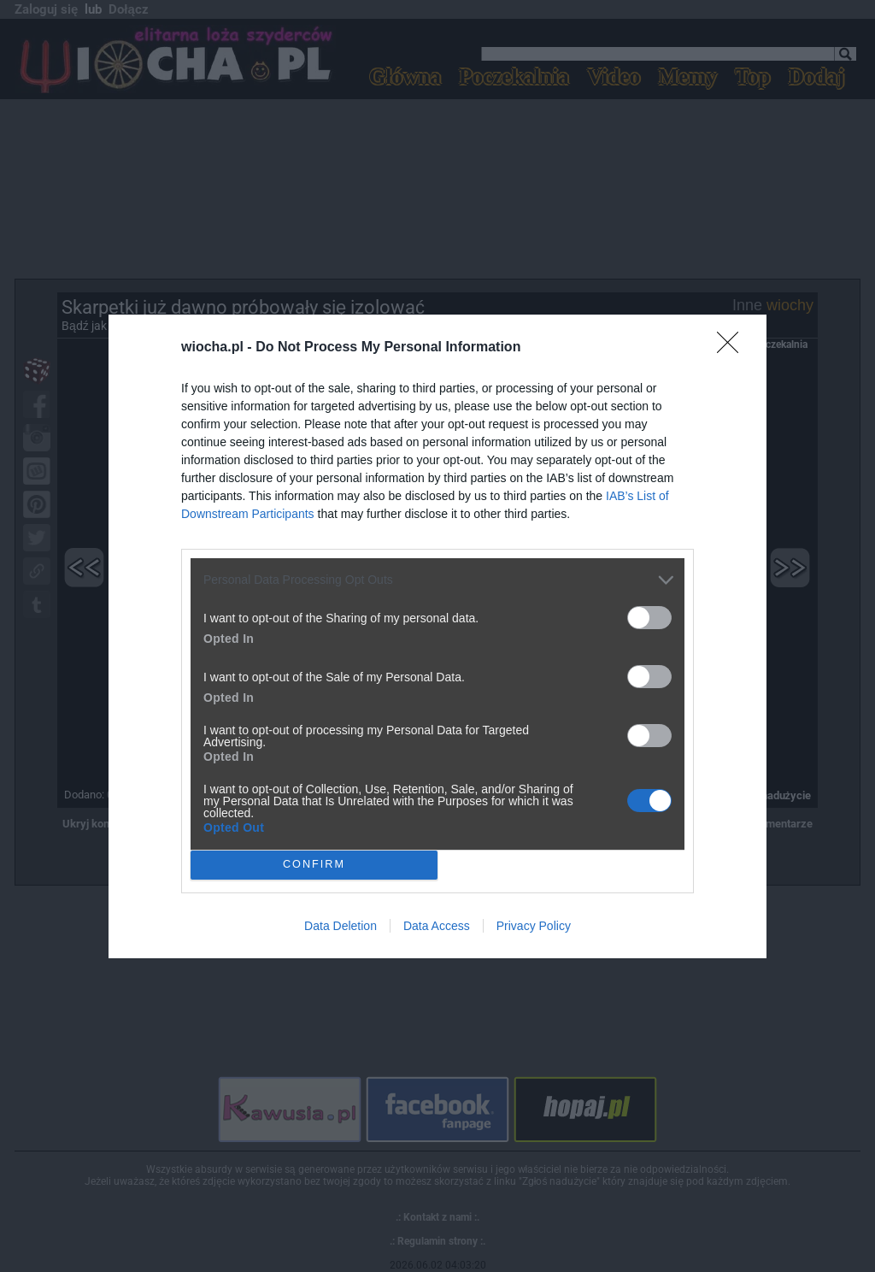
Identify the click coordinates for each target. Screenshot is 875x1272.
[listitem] (437, 580)
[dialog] (437, 636)
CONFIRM (314, 864)
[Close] (733, 348)
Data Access (436, 926)
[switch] (649, 617)
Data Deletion (340, 926)
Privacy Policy (533, 926)
